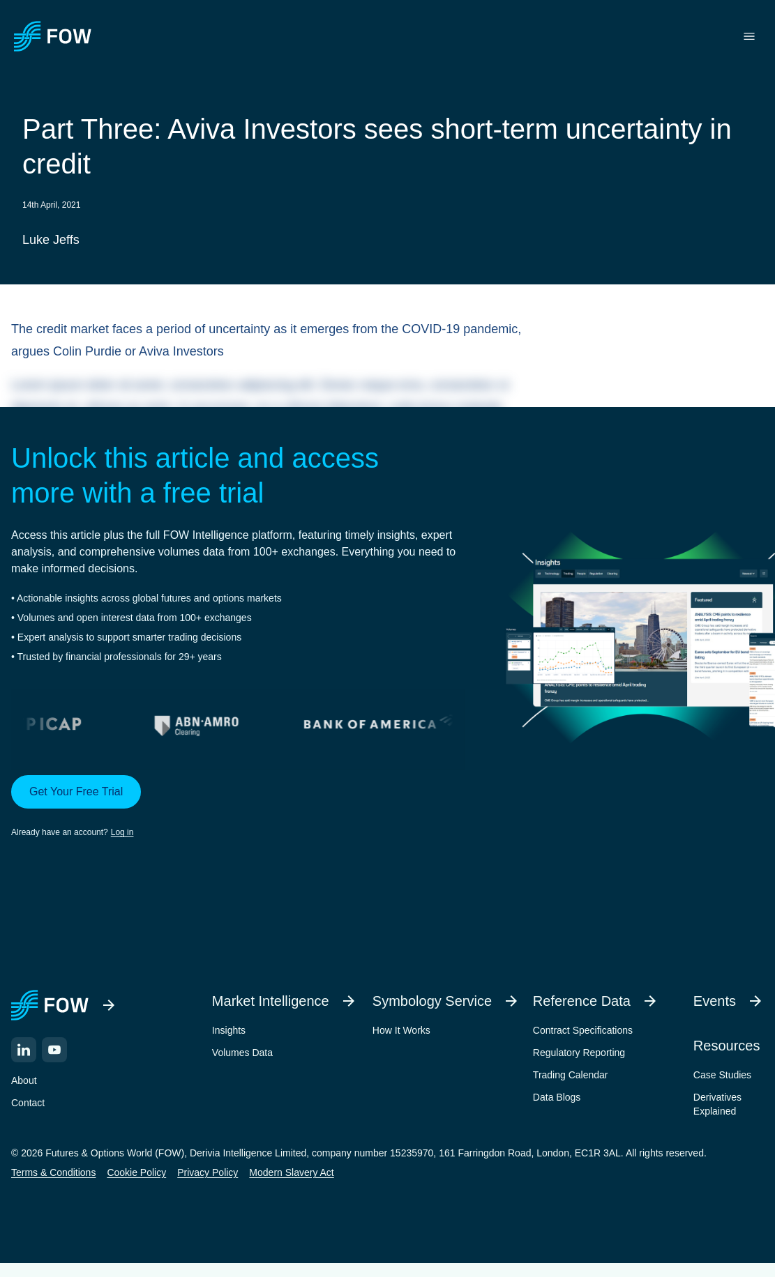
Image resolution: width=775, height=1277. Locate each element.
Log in (122, 832)
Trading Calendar (570, 1074)
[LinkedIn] (23, 1049)
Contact (28, 1102)
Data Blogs (556, 1097)
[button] (238, 807)
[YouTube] (54, 1049)
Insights (229, 1030)
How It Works (401, 1030)
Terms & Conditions (53, 1172)
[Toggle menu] (749, 36)
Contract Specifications (583, 1030)
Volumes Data (242, 1052)
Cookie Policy (136, 1172)
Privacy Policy (207, 1172)
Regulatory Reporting (579, 1052)
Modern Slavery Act (291, 1172)
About (24, 1080)
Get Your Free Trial (76, 791)
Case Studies (722, 1074)
